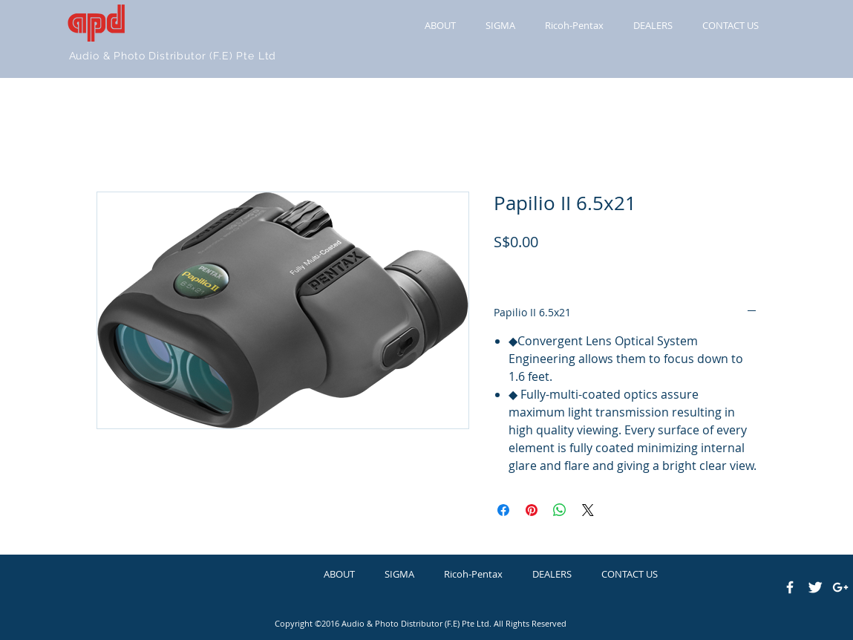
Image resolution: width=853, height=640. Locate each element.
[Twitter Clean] (815, 587)
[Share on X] (588, 510)
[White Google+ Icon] (840, 587)
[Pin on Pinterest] (531, 510)
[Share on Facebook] (503, 510)
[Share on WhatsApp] (560, 510)
